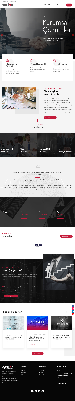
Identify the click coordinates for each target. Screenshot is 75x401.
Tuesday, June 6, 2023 (66, 333)
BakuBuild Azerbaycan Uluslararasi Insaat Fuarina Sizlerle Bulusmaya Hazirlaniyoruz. (36, 339)
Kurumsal (39, 5)
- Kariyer (22, 374)
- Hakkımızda (23, 372)
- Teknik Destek (42, 374)
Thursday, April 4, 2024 (16, 333)
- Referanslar (41, 370)
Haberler (7, 333)
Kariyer (61, 5)
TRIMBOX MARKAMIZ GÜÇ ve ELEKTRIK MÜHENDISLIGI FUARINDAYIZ (61, 337)
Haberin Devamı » (9, 342)
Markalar (44, 5)
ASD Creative (50, 396)
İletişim (68, 5)
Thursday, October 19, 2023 (39, 334)
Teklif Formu (13, 1)
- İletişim (22, 377)
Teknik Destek (5, 1)
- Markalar (41, 372)
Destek (56, 5)
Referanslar (50, 5)
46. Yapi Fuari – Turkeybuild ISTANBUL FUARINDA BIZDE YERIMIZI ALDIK (13, 337)
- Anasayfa (23, 370)
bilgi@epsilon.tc (60, 379)
